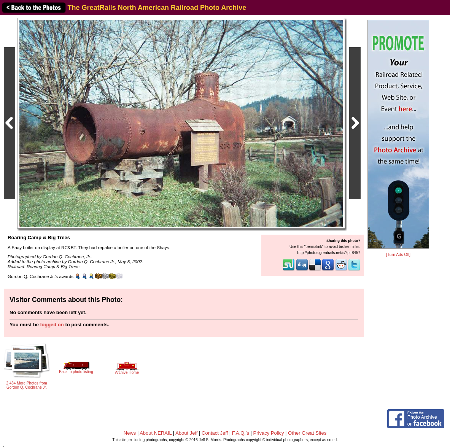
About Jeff (186, 433)
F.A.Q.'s (240, 433)
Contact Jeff (215, 433)
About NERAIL (156, 433)
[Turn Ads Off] (398, 255)
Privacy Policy (268, 433)
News (130, 433)
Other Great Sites (307, 433)
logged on (52, 324)
